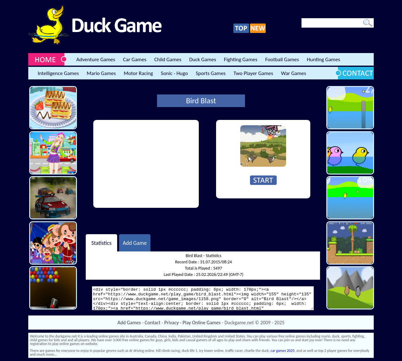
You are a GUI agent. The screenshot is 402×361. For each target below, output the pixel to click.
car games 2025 (283, 350)
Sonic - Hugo (174, 73)
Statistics (101, 243)
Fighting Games (240, 59)
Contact (152, 323)
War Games (293, 73)
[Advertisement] (146, 164)
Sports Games (210, 73)
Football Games (282, 59)
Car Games (135, 59)
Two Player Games (253, 73)
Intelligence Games (58, 73)
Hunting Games (323, 59)
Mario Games (101, 73)
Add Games (129, 323)
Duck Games (202, 59)
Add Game (135, 243)
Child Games (167, 59)
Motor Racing (138, 73)
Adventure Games (95, 59)
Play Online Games (201, 323)
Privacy (171, 323)
